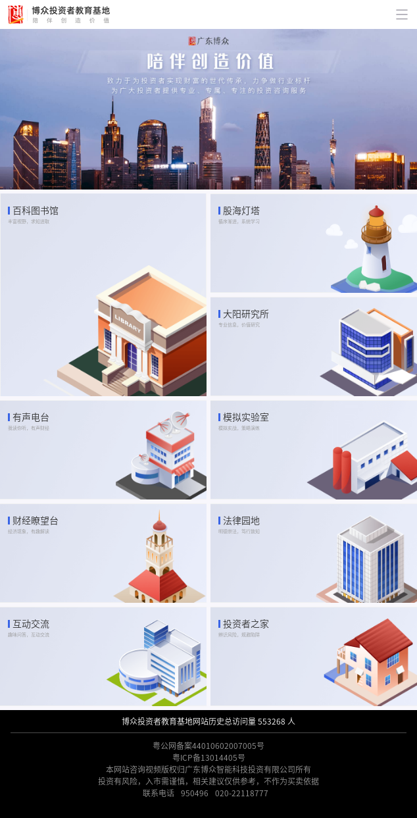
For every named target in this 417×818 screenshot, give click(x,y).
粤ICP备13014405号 (208, 757)
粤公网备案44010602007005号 (208, 746)
